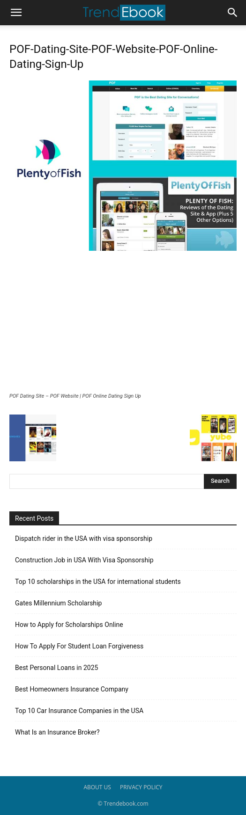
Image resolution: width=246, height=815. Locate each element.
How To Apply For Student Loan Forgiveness (79, 646)
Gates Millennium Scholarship (58, 603)
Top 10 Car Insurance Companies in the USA (79, 710)
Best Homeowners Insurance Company (71, 689)
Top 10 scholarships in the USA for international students (98, 581)
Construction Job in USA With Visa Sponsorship (84, 560)
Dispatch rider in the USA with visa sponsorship (83, 538)
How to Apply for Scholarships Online (69, 624)
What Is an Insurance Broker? (57, 732)
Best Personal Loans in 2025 (56, 667)
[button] (16, 12)
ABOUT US (97, 787)
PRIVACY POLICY (141, 787)
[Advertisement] (123, 322)
